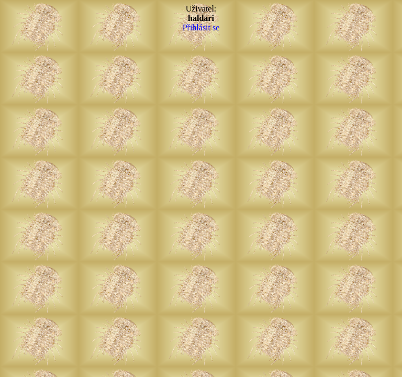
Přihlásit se (201, 27)
